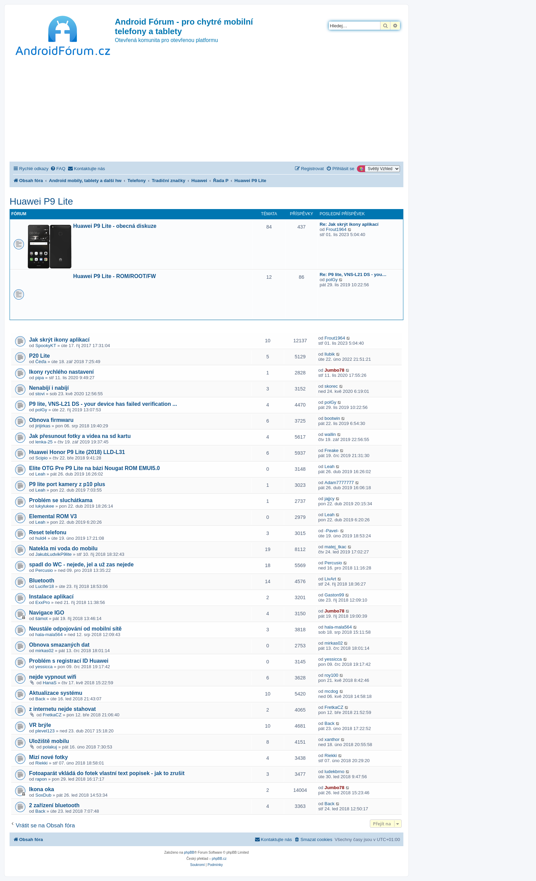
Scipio (41, 457)
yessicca (44, 666)
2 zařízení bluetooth (54, 805)
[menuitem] (57, 169)
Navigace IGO (46, 613)
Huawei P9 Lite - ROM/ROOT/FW (114, 276)
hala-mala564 (49, 634)
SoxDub (43, 795)
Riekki (41, 763)
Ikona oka (41, 789)
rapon (41, 779)
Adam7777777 (339, 482)
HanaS (49, 682)
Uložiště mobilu (49, 741)
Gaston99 (334, 594)
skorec (331, 386)
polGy (331, 279)
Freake (331, 450)
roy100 (331, 675)
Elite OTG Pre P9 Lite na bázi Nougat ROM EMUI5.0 (94, 468)
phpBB (189, 852)
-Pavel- (331, 530)
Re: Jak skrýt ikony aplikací (349, 224)
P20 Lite (39, 356)
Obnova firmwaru (51, 420)
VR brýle (40, 725)
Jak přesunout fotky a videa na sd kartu (80, 436)
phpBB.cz (219, 859)
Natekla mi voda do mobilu (63, 548)
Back (40, 698)
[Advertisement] (206, 110)
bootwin (332, 418)
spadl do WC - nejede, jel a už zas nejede (81, 564)
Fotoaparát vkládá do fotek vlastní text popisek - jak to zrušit (107, 773)
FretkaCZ (52, 714)
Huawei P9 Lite (41, 201)
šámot (41, 618)
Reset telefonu (47, 532)
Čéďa (40, 361)
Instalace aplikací (51, 597)
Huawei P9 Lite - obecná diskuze (115, 226)
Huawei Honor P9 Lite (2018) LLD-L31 (77, 452)
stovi (39, 393)
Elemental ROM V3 (53, 516)
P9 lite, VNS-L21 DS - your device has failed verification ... (103, 404)
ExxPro (42, 602)
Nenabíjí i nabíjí (49, 388)
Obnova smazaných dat (59, 645)
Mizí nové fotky (48, 757)
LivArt (330, 578)
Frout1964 (336, 229)
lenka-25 (44, 441)
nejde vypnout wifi (52, 677)
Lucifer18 (44, 586)
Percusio (44, 570)
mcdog (331, 691)
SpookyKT (45, 345)
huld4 (40, 538)
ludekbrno (334, 771)
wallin (330, 434)
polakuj (50, 746)
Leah (40, 474)
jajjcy (329, 498)
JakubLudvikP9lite (53, 554)
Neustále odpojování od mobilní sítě (75, 629)
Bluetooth (41, 580)
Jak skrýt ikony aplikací (59, 340)
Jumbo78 (334, 370)
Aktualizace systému (55, 693)
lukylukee (44, 506)
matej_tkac (335, 546)
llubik (329, 354)
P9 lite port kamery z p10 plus (67, 484)
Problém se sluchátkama (61, 500)
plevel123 (44, 730)
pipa (39, 377)
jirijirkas (42, 425)
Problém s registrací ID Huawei (68, 661)
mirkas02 (44, 650)
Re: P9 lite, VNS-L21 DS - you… (353, 274)
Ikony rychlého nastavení (61, 372)
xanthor (331, 739)
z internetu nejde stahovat (62, 709)
